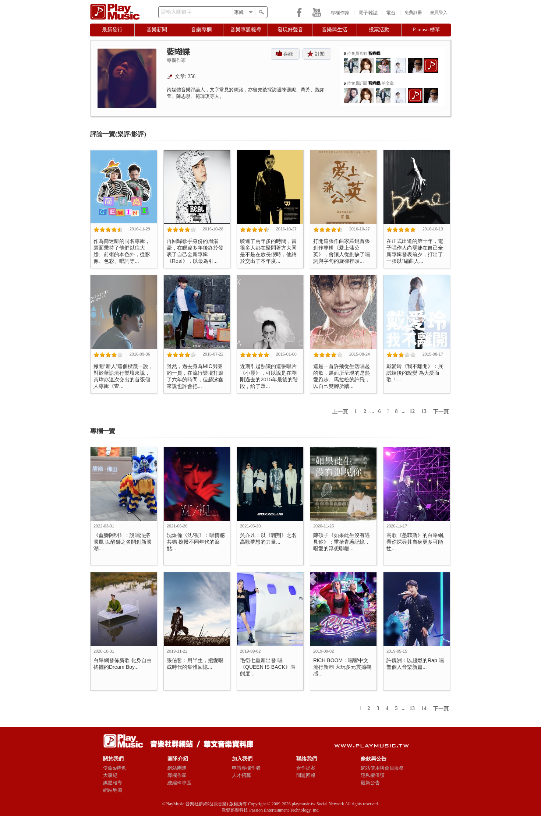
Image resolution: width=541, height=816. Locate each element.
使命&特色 (114, 768)
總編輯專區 (179, 782)
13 (424, 411)
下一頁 (441, 411)
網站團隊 (177, 768)
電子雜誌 (368, 12)
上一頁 (340, 411)
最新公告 (370, 782)
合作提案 (305, 768)
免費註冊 (413, 12)
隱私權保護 (373, 775)
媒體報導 (112, 782)
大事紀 (110, 775)
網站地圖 (112, 790)
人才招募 (241, 775)
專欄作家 (340, 12)
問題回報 (305, 775)
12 (412, 411)
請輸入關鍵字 (176, 12)
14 (424, 708)
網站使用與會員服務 (382, 768)
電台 (391, 12)
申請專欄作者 (246, 768)
